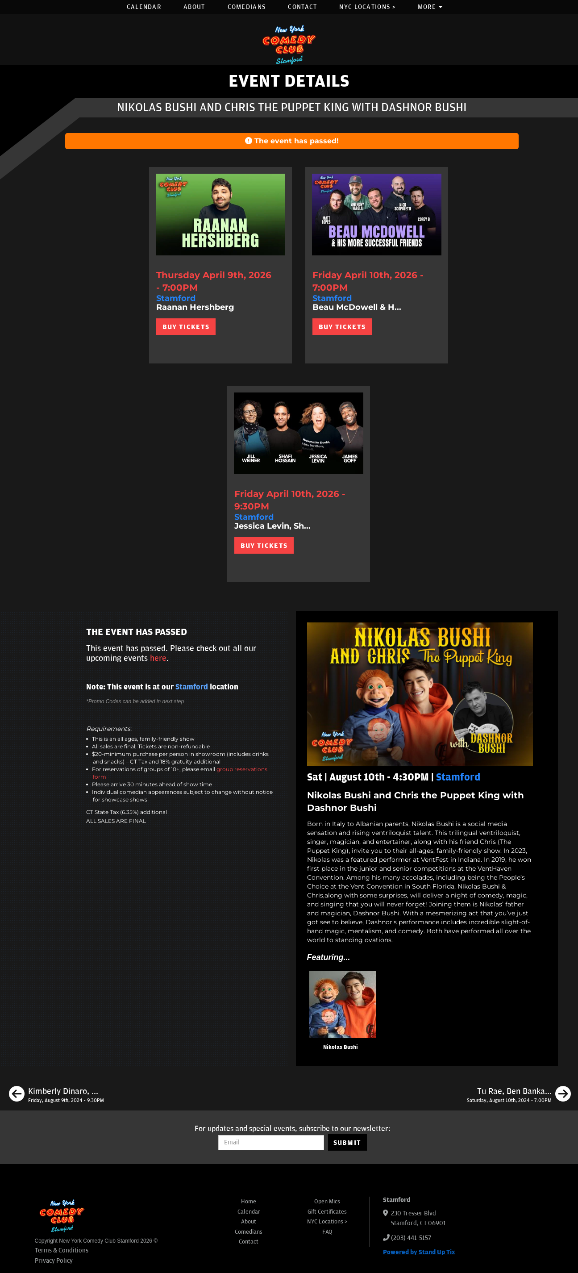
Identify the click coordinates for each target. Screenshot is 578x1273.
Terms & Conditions (61, 1250)
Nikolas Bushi (340, 1047)
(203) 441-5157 (411, 1238)
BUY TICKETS (185, 327)
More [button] (430, 7)
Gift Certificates (327, 1211)
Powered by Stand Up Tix (419, 1252)
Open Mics (327, 1201)
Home (248, 1201)
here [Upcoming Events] (158, 658)
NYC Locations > (367, 7)
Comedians (247, 7)
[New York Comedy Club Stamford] (289, 44)
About (194, 7)
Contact (302, 7)
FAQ (327, 1231)
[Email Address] (271, 1142)
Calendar (144, 7)
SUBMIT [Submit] (347, 1143)
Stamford (191, 687)
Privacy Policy (54, 1261)
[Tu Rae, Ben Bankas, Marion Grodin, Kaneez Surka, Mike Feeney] (519, 1095)
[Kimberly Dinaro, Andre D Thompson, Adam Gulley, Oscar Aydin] (56, 1095)
